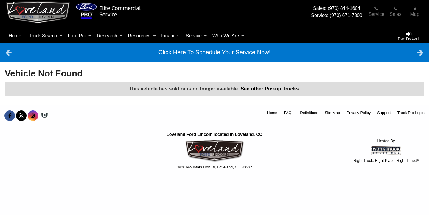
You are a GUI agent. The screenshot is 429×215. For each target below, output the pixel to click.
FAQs (289, 112)
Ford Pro (79, 35)
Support (384, 112)
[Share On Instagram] (33, 115)
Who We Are (228, 35)
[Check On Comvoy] (44, 115)
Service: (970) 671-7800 (336, 15)
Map (414, 11)
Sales (395, 11)
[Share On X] (21, 115)
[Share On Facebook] (9, 115)
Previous (8, 52)
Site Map (332, 112)
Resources (142, 35)
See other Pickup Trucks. (270, 89)
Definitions (309, 112)
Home (15, 35)
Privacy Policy (358, 112)
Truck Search (46, 35)
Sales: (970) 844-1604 (336, 8)
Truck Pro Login (411, 112)
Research (109, 35)
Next (420, 52)
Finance (169, 35)
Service (196, 35)
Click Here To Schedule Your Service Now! (214, 52)
